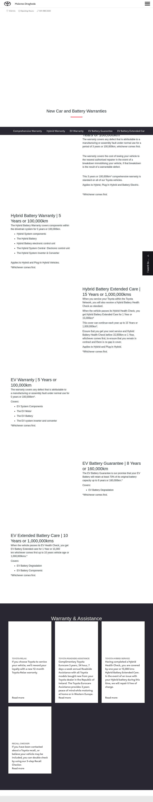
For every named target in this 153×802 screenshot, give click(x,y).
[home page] (7, 3)
